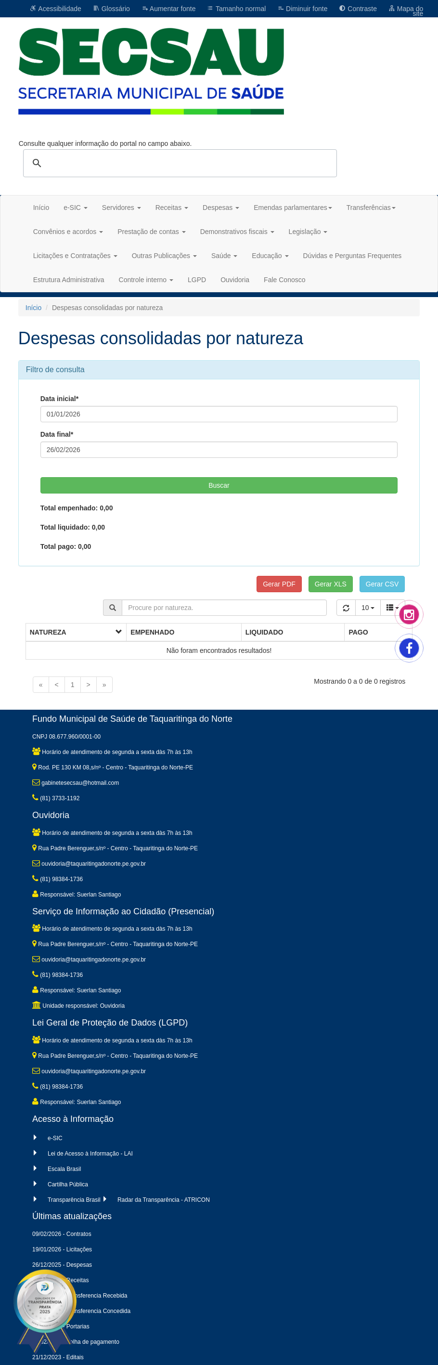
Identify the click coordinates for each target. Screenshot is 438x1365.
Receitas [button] (171, 207)
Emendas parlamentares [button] (293, 207)
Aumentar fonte (169, 9)
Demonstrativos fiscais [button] (237, 231)
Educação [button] (270, 256)
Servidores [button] (121, 207)
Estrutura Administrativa (68, 280)
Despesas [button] (221, 207)
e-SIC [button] (76, 207)
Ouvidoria (234, 280)
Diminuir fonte (302, 9)
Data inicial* (59, 399)
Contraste (358, 9)
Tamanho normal (236, 9)
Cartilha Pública (68, 1184)
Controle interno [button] (146, 280)
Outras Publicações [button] (164, 256)
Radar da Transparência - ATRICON (163, 1199)
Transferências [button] (371, 207)
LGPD (197, 280)
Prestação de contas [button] (151, 231)
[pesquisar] (179, 163)
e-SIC (55, 1138)
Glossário (111, 9)
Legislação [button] (308, 231)
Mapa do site (405, 11)
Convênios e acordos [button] (68, 231)
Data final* (56, 434)
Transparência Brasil (74, 1199)
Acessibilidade (55, 9)
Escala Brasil (64, 1169)
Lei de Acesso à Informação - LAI (90, 1153)
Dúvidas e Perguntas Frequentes (352, 256)
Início (41, 207)
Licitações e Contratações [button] (75, 256)
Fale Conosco (284, 280)
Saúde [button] (224, 256)
